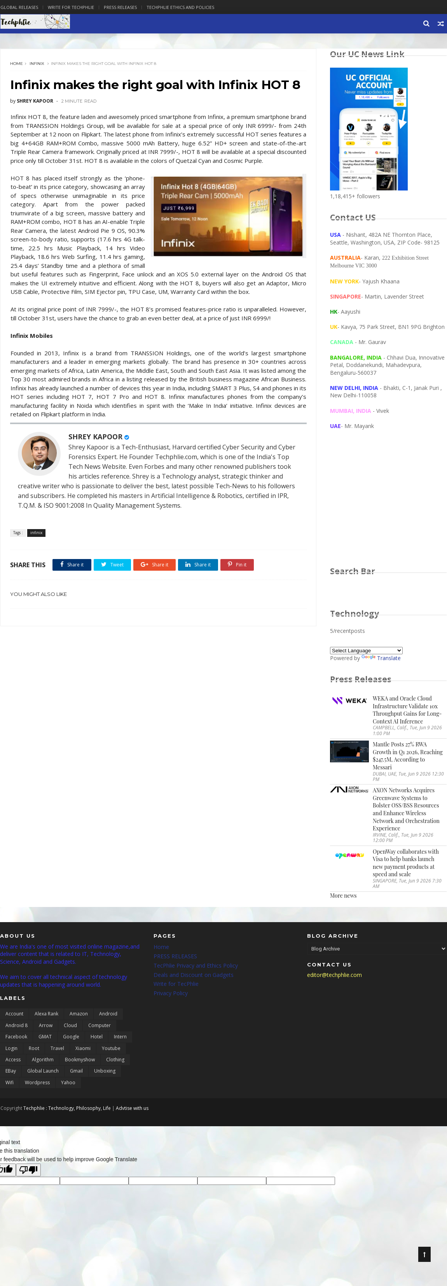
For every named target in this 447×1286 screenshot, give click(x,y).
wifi (9, 1083)
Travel (57, 1048)
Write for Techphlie (70, 7)
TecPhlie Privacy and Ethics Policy (196, 966)
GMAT (45, 1037)
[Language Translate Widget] (366, 651)
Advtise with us (131, 1109)
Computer (99, 1026)
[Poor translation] (28, 1170)
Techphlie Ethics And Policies (180, 7)
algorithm (43, 1060)
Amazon (79, 1014)
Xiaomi (83, 1048)
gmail (76, 1071)
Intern (120, 1037)
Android (108, 1014)
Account (14, 1014)
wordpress (37, 1083)
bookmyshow (80, 1060)
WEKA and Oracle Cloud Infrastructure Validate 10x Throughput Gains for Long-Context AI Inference (407, 710)
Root (34, 1048)
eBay (10, 1071)
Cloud (70, 1026)
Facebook (16, 1037)
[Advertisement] (388, 505)
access (13, 1060)
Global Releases (19, 7)
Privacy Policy (171, 994)
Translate (381, 658)
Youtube (111, 1048)
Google (71, 1037)
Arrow (45, 1026)
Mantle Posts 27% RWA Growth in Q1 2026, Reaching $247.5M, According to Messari (408, 756)
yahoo (68, 1083)
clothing (115, 1060)
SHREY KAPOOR (95, 461)
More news (343, 896)
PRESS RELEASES (175, 957)
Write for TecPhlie (176, 984)
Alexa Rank (46, 1014)
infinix (37, 63)
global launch (43, 1071)
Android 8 (16, 1026)
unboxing (104, 1071)
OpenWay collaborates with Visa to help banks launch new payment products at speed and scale (406, 863)
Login (11, 1048)
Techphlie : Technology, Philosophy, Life (66, 1109)
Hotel (97, 1037)
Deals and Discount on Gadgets (194, 975)
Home (16, 63)
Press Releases (119, 7)
